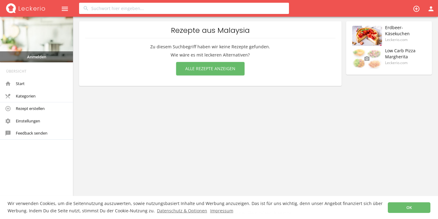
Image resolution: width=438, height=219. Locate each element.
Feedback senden (26, 133)
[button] (64, 8)
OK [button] (409, 207)
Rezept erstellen (25, 109)
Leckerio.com (396, 39)
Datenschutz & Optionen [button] (182, 211)
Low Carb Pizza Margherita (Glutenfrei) (400, 57)
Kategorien (20, 96)
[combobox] (184, 8)
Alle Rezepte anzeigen (210, 68)
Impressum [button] (221, 211)
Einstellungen (22, 121)
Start (15, 84)
